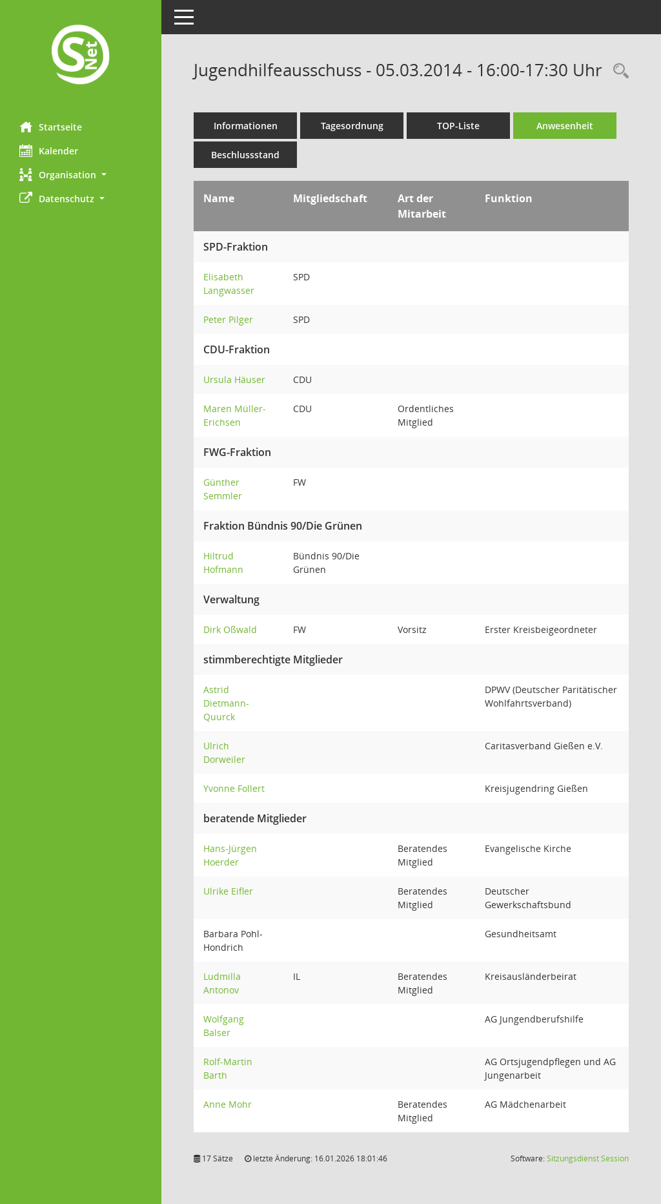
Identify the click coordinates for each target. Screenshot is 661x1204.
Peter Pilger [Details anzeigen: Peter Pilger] (228, 319)
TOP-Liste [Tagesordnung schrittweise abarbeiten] (458, 125)
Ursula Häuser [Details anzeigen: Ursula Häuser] (234, 379)
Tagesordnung (352, 125)
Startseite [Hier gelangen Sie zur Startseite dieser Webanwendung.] (50, 126)
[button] (80, 175)
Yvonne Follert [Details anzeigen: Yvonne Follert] (234, 788)
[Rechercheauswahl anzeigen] (618, 71)
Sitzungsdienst (588, 1158)
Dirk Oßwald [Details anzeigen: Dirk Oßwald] (230, 629)
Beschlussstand (245, 155)
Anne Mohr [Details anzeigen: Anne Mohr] (227, 1104)
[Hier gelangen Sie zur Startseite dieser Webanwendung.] (80, 56)
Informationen (246, 125)
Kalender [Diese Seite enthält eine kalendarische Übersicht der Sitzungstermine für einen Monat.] (48, 150)
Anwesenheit (564, 125)
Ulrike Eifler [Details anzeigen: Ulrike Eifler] (228, 891)
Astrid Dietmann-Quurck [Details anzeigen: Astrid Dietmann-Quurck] (226, 703)
